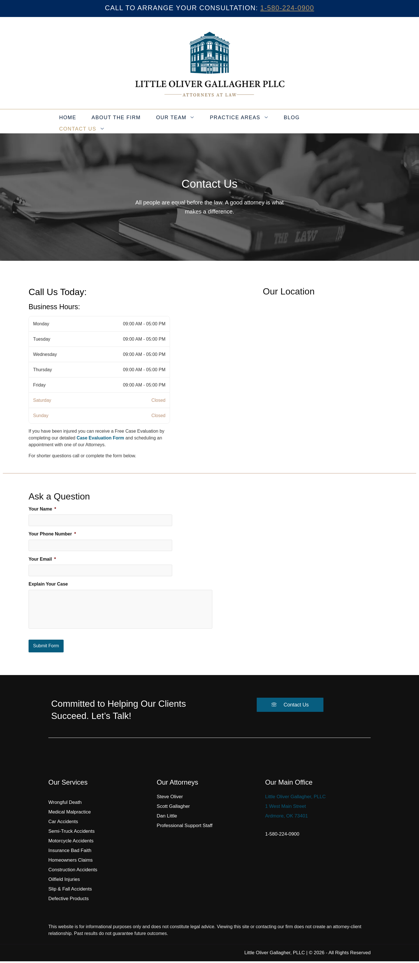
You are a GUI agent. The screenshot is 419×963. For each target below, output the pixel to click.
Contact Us (325, 122)
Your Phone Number (52, 532)
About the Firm (120, 121)
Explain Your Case (48, 580)
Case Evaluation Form (100, 437)
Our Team (175, 122)
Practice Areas (235, 122)
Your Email (42, 556)
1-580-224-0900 (287, 8)
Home (76, 121)
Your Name (42, 509)
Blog (284, 121)
